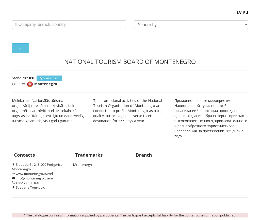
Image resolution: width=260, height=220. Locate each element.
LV (239, 12)
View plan (49, 78)
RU (245, 12)
